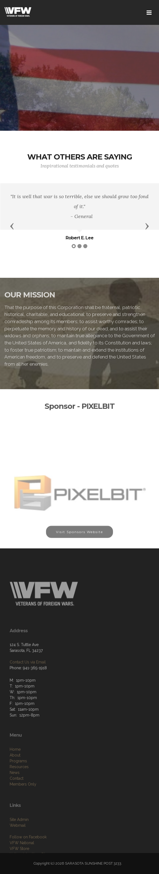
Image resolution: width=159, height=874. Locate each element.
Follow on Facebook (28, 853)
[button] (12, 225)
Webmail (18, 841)
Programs (18, 778)
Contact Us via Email (28, 674)
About (15, 772)
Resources (19, 784)
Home (15, 767)
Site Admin (19, 835)
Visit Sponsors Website (79, 535)
